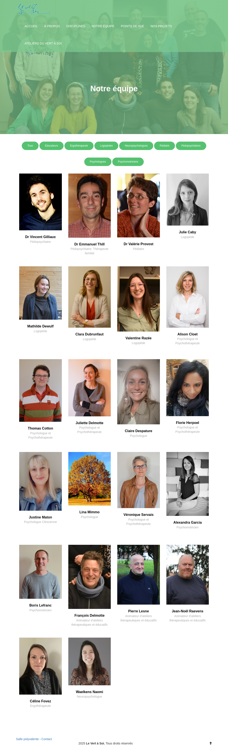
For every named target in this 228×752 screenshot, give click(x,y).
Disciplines (75, 26)
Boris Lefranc (40, 605)
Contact (46, 739)
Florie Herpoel (187, 423)
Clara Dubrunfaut (89, 334)
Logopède (187, 237)
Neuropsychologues (136, 145)
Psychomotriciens (128, 161)
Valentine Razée (138, 338)
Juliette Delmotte (89, 423)
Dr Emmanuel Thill (89, 244)
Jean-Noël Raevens (187, 611)
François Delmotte (89, 615)
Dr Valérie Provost (138, 244)
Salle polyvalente (27, 739)
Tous (30, 145)
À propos (52, 26)
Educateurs (51, 145)
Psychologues (98, 161)
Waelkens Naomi (89, 692)
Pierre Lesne (138, 611)
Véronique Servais (138, 515)
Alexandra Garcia (187, 522)
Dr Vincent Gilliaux (40, 237)
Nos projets (161, 26)
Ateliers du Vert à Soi (43, 43)
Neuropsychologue (89, 696)
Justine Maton (40, 517)
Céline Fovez (40, 701)
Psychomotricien (187, 527)
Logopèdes (106, 145)
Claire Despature (138, 431)
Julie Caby (187, 232)
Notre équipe (103, 26)
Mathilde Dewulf (40, 326)
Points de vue (132, 26)
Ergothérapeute (79, 145)
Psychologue (138, 436)
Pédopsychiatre (40, 241)
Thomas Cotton (40, 428)
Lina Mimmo (90, 512)
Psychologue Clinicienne (40, 522)
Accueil (31, 26)
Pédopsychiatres (191, 145)
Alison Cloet (188, 334)
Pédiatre (164, 145)
